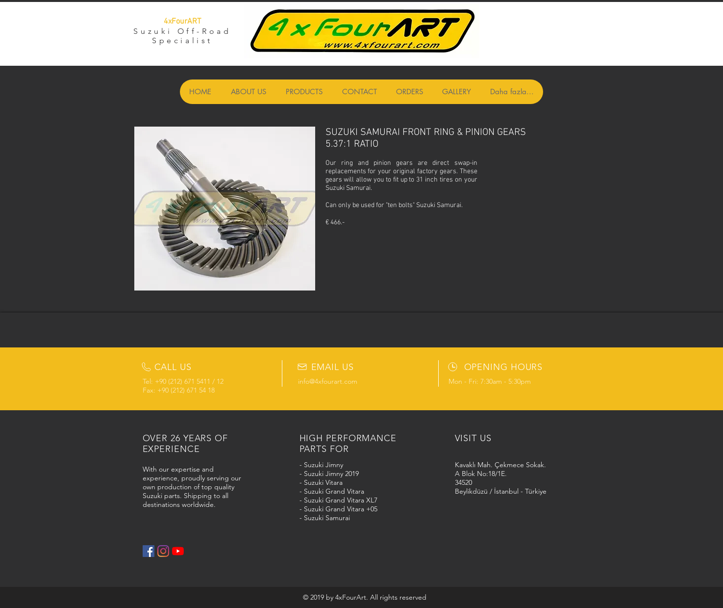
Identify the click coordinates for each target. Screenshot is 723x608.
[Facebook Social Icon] (148, 551)
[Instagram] (163, 551)
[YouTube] (178, 551)
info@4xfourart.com (327, 381)
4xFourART (182, 21)
